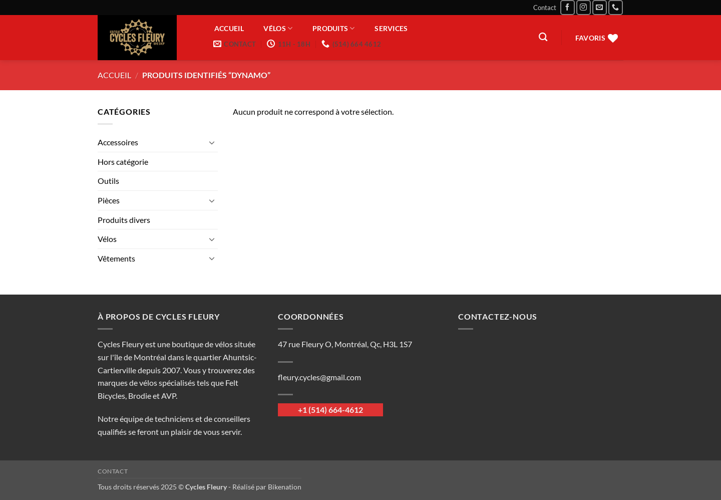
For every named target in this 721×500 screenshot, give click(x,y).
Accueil (229, 29)
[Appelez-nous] (615, 7)
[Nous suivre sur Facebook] (567, 7)
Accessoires (118, 142)
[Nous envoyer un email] (599, 7)
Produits (333, 28)
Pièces (109, 200)
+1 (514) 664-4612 (330, 409)
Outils (108, 180)
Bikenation (284, 486)
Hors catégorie (123, 161)
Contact (544, 8)
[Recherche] (543, 37)
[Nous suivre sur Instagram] (583, 7)
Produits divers (124, 219)
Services (391, 29)
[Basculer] (212, 142)
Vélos (277, 28)
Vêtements (116, 258)
